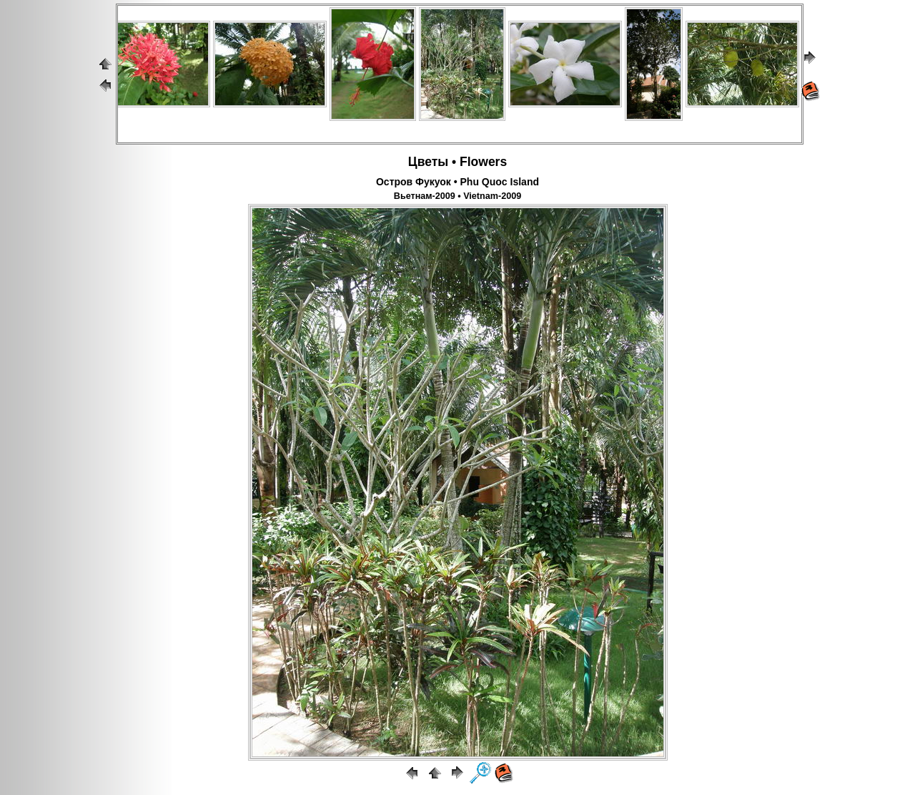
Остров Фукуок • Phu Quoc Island (457, 181)
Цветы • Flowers (457, 162)
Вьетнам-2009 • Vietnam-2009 (457, 196)
